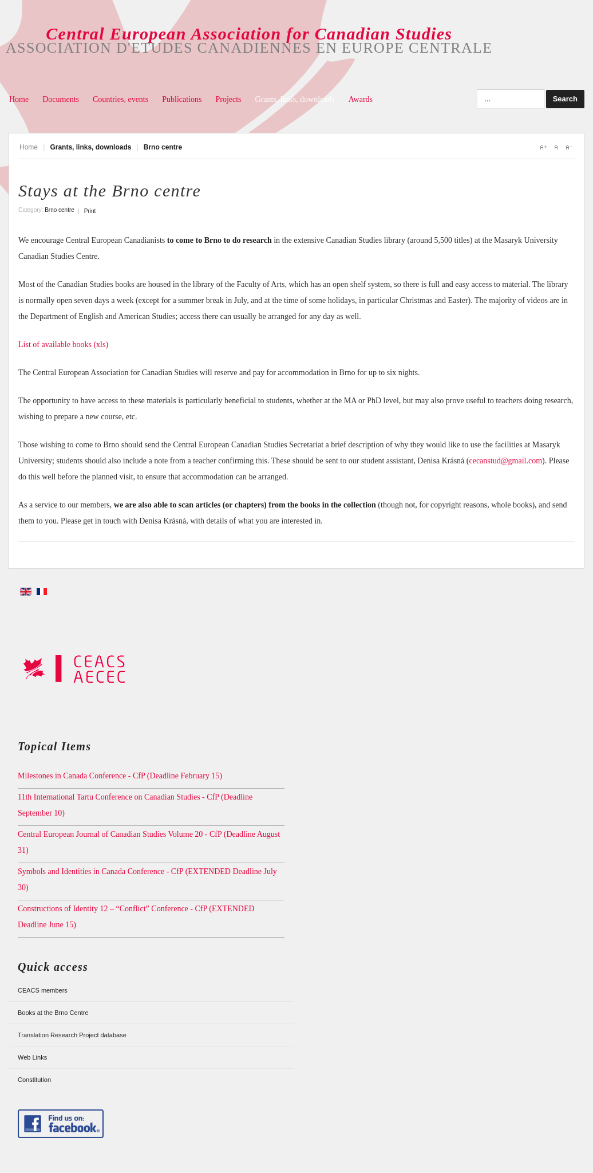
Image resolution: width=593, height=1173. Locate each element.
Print (90, 211)
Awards (361, 99)
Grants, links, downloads (295, 99)
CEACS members (43, 990)
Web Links (32, 1057)
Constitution (34, 1079)
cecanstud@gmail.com (505, 460)
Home (19, 99)
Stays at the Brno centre (109, 190)
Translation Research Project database (72, 1035)
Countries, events (120, 99)
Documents (60, 99)
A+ (543, 147)
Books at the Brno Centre (53, 1012)
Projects (228, 99)
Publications (181, 99)
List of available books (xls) (63, 344)
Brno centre (59, 210)
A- (568, 147)
